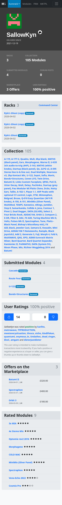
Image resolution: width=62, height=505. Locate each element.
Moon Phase (11, 247)
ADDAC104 (29, 214)
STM (35, 194)
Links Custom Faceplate (28, 181)
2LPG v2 (45, 168)
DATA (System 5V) (41, 244)
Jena (39, 208)
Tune (42, 221)
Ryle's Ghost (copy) (14, 113)
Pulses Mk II (17, 221)
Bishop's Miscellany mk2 (31, 224)
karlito (41, 326)
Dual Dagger (19, 211)
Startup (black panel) (24, 168)
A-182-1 (21, 191)
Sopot (37, 175)
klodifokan (48, 333)
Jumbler (48, 204)
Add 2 (18, 234)
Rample (43, 231)
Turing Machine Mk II (44, 217)
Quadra (24, 158)
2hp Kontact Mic (17, 175)
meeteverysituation (15, 333)
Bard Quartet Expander (39, 240)
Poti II (52, 181)
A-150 (16, 201)
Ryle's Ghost (11, 135)
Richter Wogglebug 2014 (37, 247)
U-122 (30, 175)
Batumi (8, 250)
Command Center (48, 105)
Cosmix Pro (15, 485)
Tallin (13, 191)
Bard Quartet (19, 240)
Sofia (44, 175)
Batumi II (9, 181)
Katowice (29, 204)
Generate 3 (28, 234)
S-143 (33, 165)
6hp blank (41, 158)
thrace (30, 333)
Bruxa (17, 198)
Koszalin (46, 227)
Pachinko (37, 185)
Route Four (15, 278)
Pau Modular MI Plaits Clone (27, 188)
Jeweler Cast (22, 227)
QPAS (45, 181)
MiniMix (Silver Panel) (38, 201)
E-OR (6, 217)
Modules (27, 3)
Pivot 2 (8, 211)
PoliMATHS (25, 244)
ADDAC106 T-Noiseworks (24, 231)
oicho (38, 333)
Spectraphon (32, 221)
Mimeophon (45, 194)
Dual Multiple (38, 172)
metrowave (10, 330)
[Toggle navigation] (56, 4)
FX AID (28, 217)
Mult (32, 158)
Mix (21, 247)
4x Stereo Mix (16, 431)
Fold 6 (54, 234)
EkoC (7, 339)
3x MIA (12, 423)
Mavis (51, 175)
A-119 (7, 158)
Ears (21, 162)
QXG (19, 237)
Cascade (13, 270)
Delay (28, 185)
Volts (7, 221)
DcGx (47, 188)
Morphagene (32, 162)
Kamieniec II (11, 244)
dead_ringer (48, 336)
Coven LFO (30, 178)
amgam (15, 339)
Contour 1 (48, 208)
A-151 (23, 201)
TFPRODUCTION (26, 330)
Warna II (45, 162)
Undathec (35, 336)
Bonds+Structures (14, 178)
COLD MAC (14, 454)
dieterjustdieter (32, 339)
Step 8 (7, 208)
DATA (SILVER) (34, 211)
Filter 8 (14, 217)
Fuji (37, 234)
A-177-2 (15, 158)
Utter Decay (10, 185)
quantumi (9, 336)
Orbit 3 (40, 214)
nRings (38, 204)
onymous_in (22, 336)
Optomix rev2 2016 (19, 438)
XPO (25, 237)
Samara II (36, 227)
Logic (29, 194)
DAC (21, 217)
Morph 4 (45, 234)
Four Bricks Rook (13, 214)
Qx (38, 168)
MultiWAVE (10, 237)
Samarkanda (19, 208)
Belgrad (8, 198)
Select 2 (48, 211)
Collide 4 (31, 208)
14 (12, 317)
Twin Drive (43, 178)
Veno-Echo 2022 (17, 477)
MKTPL (43, 3)
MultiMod (9, 204)
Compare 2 (51, 214)
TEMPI (19, 204)
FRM (36, 3)
